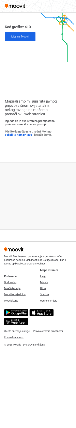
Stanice (44, 294)
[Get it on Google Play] (15, 312)
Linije (43, 276)
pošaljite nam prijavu (18, 134)
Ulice (43, 288)
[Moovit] (15, 6)
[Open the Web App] (15, 321)
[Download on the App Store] (41, 312)
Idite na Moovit (20, 36)
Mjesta (44, 282)
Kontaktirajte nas (14, 337)
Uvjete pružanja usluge (17, 331)
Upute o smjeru (48, 300)
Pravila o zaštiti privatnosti (48, 331)
